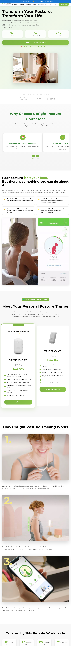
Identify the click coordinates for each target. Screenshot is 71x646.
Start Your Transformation (35, 42)
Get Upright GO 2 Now (18, 401)
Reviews (28, 4)
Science (22, 4)
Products (14, 4)
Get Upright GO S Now (53, 389)
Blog (34, 4)
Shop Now (64, 4)
